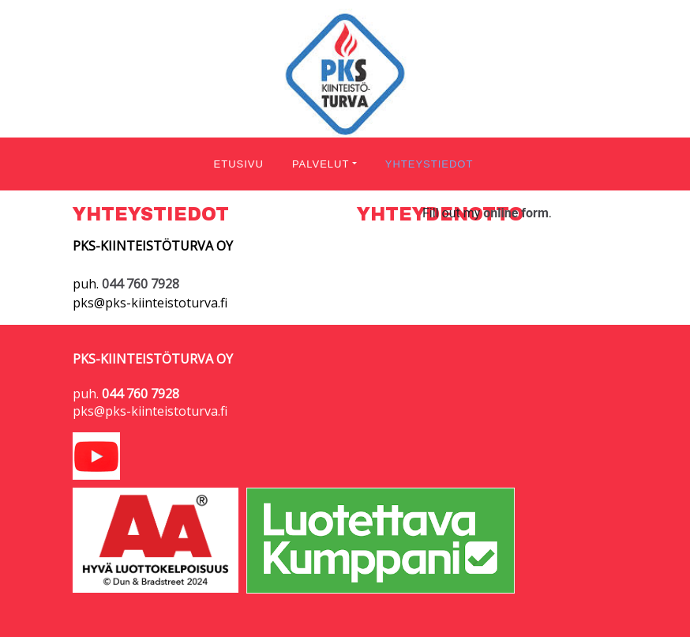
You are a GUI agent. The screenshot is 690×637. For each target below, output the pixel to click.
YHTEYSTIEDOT (429, 164)
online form (516, 212)
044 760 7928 (140, 393)
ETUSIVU (239, 164)
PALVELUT (321, 164)
